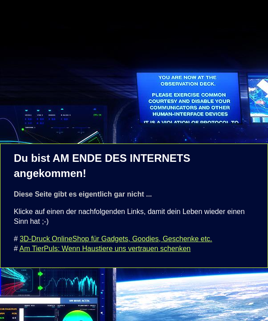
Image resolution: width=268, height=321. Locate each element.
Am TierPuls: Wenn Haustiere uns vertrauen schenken (105, 248)
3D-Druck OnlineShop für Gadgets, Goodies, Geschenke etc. (116, 239)
